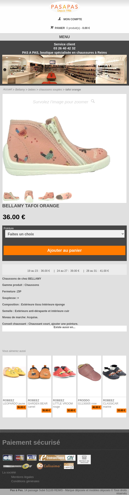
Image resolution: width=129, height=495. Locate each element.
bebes (32, 89)
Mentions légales (22, 477)
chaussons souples (50, 89)
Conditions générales (25, 481)
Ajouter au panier (64, 250)
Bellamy (20, 89)
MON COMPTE (72, 19)
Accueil (7, 89)
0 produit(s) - (69, 28)
